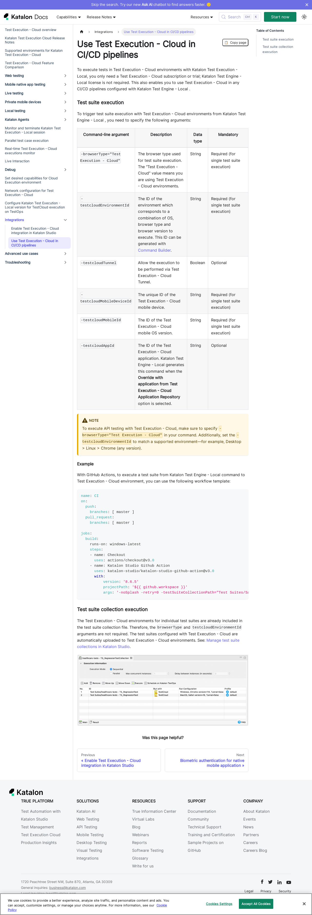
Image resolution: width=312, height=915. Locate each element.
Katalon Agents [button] (17, 119)
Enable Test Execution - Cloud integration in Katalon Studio (35, 230)
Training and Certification (211, 834)
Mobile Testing (90, 834)
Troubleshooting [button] (17, 262)
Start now (280, 16)
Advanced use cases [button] (21, 253)
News (248, 826)
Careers (250, 842)
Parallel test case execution (27, 140)
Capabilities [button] (67, 17)
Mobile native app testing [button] (25, 84)
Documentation (202, 811)
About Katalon (256, 811)
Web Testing (88, 819)
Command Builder (154, 250)
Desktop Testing (92, 842)
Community (198, 819)
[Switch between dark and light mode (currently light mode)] (304, 17)
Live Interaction (17, 161)
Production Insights (39, 842)
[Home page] (81, 32)
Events (249, 819)
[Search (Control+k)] (240, 16)
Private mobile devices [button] (23, 102)
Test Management (37, 826)
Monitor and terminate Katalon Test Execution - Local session (33, 130)
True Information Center (154, 811)
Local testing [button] (15, 111)
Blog (136, 826)
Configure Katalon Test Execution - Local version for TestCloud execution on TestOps (35, 207)
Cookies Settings (219, 903)
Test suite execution (278, 39)
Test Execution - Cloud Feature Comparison (29, 65)
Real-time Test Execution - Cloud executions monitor (31, 150)
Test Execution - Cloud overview (30, 30)
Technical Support (204, 826)
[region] (156, 904)
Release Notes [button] (99, 17)
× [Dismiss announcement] (307, 4)
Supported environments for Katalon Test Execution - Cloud (34, 52)
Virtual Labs (143, 819)
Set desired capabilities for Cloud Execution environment (31, 180)
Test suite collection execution (278, 49)
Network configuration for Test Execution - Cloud (29, 192)
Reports (139, 842)
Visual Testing (89, 850)
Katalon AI (86, 811)
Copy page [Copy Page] (235, 42)
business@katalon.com (67, 887)
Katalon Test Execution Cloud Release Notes (35, 40)
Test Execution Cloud (40, 834)
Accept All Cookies (256, 903)
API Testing (87, 826)
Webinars (140, 834)
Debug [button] (10, 169)
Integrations (87, 858)
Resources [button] (200, 17)
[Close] (304, 903)
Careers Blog (255, 850)
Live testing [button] (14, 93)
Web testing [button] (14, 75)
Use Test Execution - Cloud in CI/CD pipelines (34, 243)
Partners (251, 834)
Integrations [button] (14, 220)
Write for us (143, 866)
